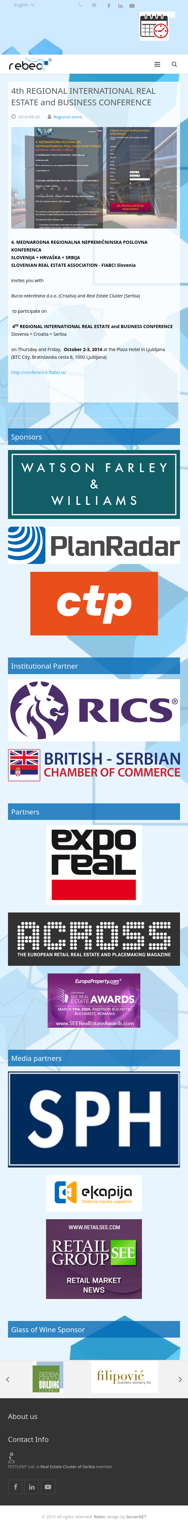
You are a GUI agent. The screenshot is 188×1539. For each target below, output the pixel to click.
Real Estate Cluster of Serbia (68, 1466)
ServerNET (136, 1517)
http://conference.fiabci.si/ (38, 372)
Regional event (68, 117)
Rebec (100, 1517)
